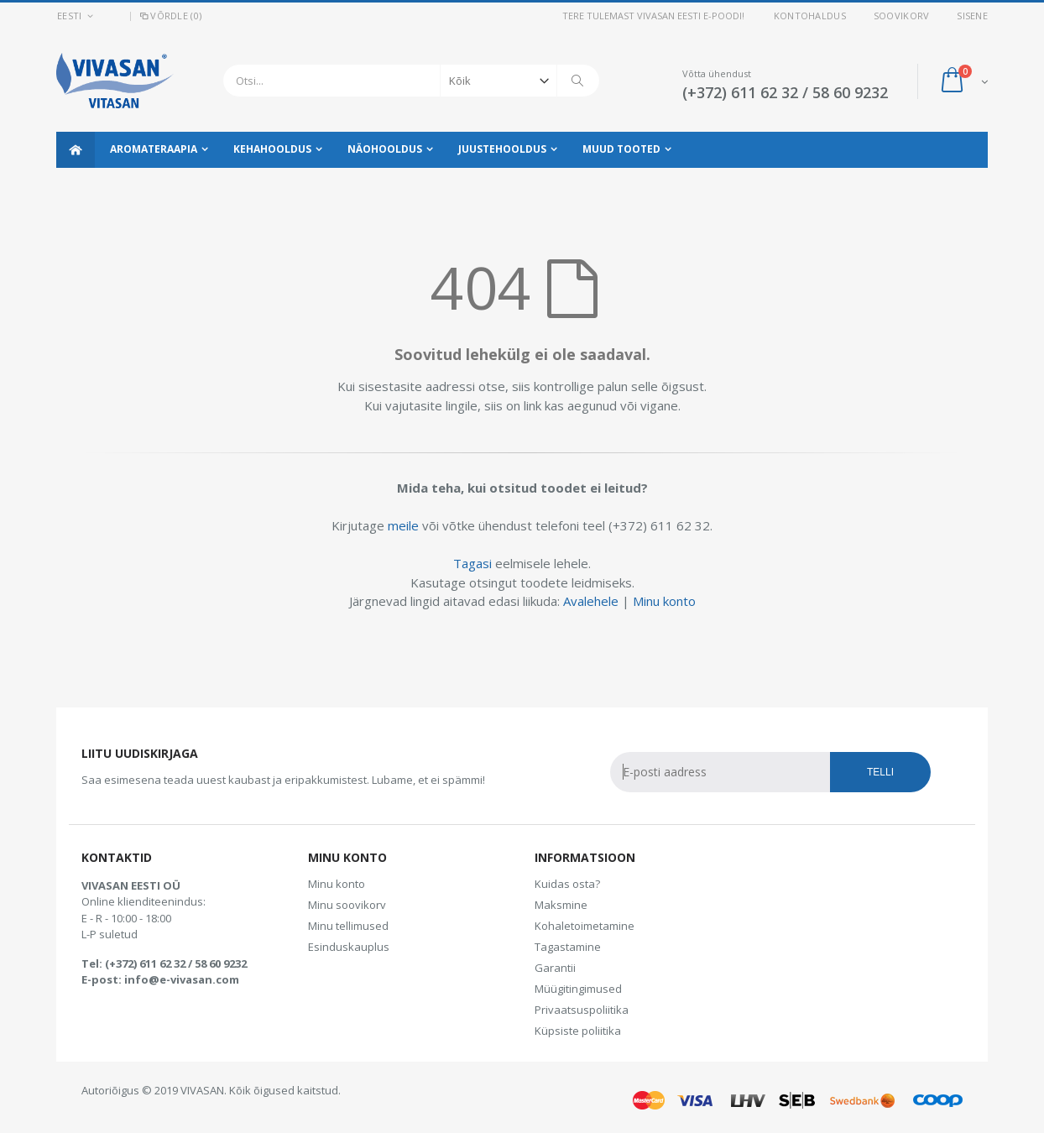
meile (403, 525)
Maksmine (561, 904)
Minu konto (664, 601)
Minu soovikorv (347, 904)
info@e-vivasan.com (181, 979)
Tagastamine (568, 946)
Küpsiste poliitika (578, 1030)
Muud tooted (621, 149)
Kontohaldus (810, 15)
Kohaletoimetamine (584, 925)
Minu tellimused (348, 925)
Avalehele (591, 601)
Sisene (972, 15)
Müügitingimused (578, 988)
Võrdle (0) (169, 15)
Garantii (555, 967)
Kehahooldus (272, 149)
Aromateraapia (153, 149)
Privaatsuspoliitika (582, 1009)
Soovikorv (901, 15)
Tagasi (472, 563)
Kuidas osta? (567, 883)
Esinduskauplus (348, 946)
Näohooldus (384, 149)
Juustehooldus (502, 149)
